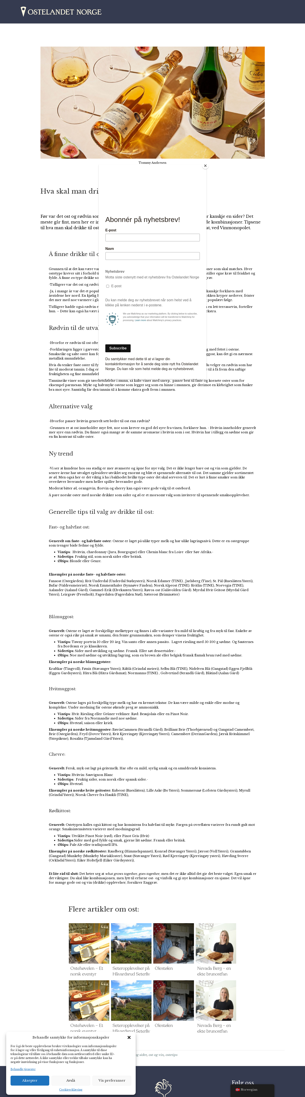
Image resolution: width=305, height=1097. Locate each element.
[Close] (205, 165)
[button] (129, 1037)
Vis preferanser (112, 1080)
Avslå (70, 1080)
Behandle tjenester (23, 1069)
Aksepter (29, 1080)
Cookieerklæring (70, 1089)
